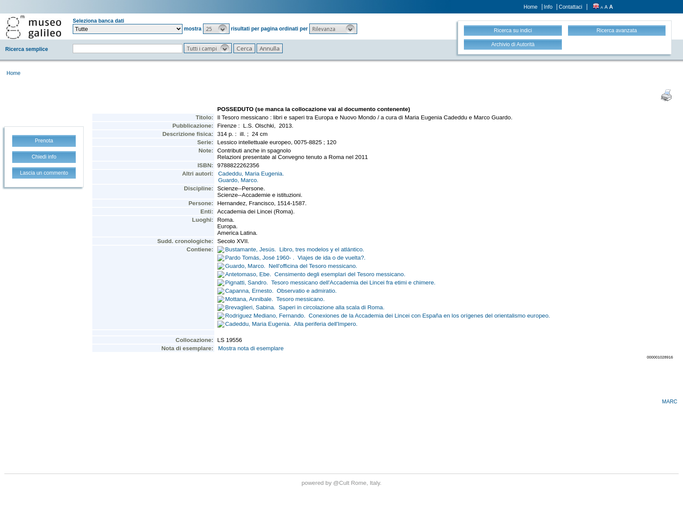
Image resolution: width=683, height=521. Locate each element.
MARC (669, 402)
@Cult (342, 483)
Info (548, 7)
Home (531, 7)
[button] (216, 29)
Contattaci (570, 7)
